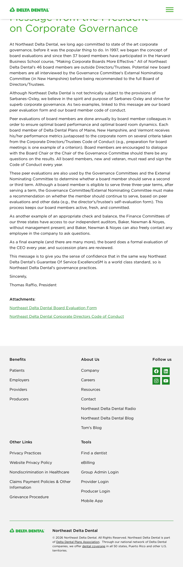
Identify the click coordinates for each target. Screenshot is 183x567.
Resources (90, 389)
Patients (17, 370)
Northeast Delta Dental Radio (108, 408)
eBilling (88, 462)
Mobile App (92, 500)
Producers (19, 399)
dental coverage (93, 546)
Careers (88, 379)
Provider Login (95, 481)
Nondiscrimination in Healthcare (39, 472)
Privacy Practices (25, 452)
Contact (88, 399)
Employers (19, 379)
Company (90, 370)
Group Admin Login (100, 472)
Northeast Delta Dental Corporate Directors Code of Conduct (67, 316)
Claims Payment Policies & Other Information (40, 484)
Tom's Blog (91, 427)
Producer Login (95, 491)
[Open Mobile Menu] (169, 9)
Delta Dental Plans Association (77, 542)
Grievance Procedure (29, 496)
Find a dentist (94, 452)
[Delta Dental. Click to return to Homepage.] (70, 9)
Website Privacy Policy (31, 462)
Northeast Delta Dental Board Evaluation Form (53, 307)
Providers (18, 389)
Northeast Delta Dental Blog (107, 418)
